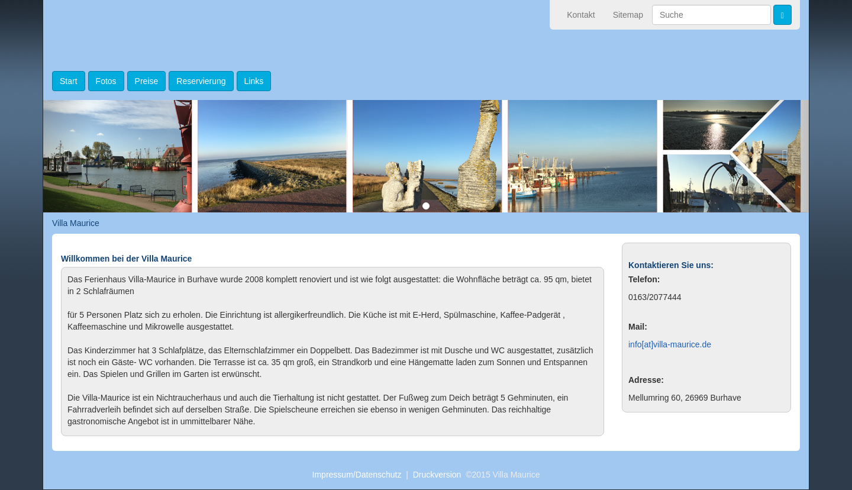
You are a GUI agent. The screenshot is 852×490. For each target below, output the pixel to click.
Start (69, 81)
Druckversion (437, 474)
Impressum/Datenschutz (357, 474)
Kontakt (581, 15)
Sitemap (628, 15)
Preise (147, 81)
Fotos (106, 81)
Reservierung (200, 81)
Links (254, 81)
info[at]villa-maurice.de (669, 344)
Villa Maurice (75, 223)
